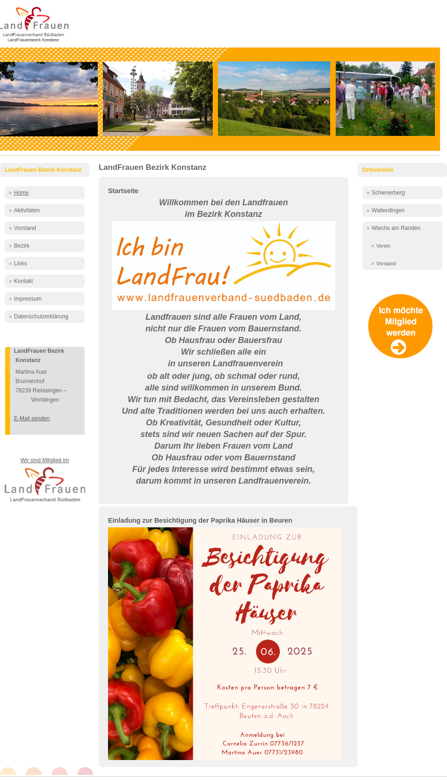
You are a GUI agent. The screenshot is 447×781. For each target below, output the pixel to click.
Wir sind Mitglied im (44, 460)
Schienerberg (388, 192)
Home (21, 192)
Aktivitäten (27, 210)
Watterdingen (388, 210)
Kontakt (23, 281)
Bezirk (21, 245)
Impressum (27, 299)
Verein (383, 246)
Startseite (123, 191)
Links (20, 263)
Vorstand (25, 228)
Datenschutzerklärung (41, 316)
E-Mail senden (32, 418)
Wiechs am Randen (396, 228)
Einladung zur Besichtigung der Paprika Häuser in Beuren (200, 520)
